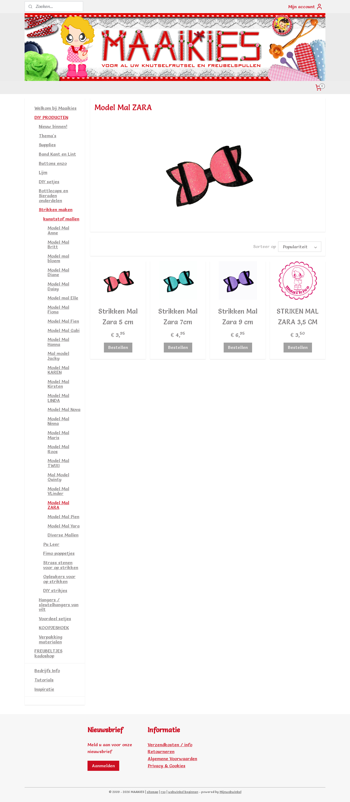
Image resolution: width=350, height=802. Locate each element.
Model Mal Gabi (64, 330)
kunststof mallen (61, 218)
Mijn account (305, 6)
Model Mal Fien (63, 321)
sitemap (152, 792)
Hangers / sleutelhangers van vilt (58, 604)
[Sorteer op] (299, 246)
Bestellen (118, 346)
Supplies (47, 144)
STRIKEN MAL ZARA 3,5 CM (298, 316)
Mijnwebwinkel (230, 792)
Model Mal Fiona (58, 309)
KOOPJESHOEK (54, 627)
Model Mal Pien (63, 516)
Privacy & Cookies (166, 765)
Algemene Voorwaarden (172, 758)
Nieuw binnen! (53, 126)
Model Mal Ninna (58, 421)
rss (163, 792)
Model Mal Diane (58, 272)
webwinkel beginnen (183, 792)
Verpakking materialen (50, 639)
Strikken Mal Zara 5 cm (118, 316)
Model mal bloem (58, 258)
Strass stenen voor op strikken (60, 565)
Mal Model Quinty (58, 477)
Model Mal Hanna (58, 342)
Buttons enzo (53, 163)
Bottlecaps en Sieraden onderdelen (53, 195)
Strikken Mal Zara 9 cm (237, 316)
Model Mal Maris (58, 435)
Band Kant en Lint (57, 154)
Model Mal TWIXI (58, 463)
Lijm (43, 172)
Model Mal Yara (64, 526)
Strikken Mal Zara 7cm (177, 316)
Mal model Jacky (58, 356)
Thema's (47, 135)
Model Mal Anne (58, 230)
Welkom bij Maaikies (55, 108)
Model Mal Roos (58, 449)
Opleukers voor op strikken (59, 579)
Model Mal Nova (64, 409)
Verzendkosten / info (170, 744)
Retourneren (161, 751)
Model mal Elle (63, 298)
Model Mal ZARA (58, 505)
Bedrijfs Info (47, 670)
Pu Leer (51, 544)
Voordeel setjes (55, 618)
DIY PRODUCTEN (51, 117)
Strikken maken (55, 209)
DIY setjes (49, 181)
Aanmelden (103, 765)
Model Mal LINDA (58, 398)
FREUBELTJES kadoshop (48, 653)
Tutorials (44, 680)
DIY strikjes (55, 590)
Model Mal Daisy (58, 286)
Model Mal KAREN (58, 370)
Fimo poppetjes (59, 553)
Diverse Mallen (63, 535)
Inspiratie (44, 689)
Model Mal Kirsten (58, 384)
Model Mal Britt (58, 244)
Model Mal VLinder (58, 491)
